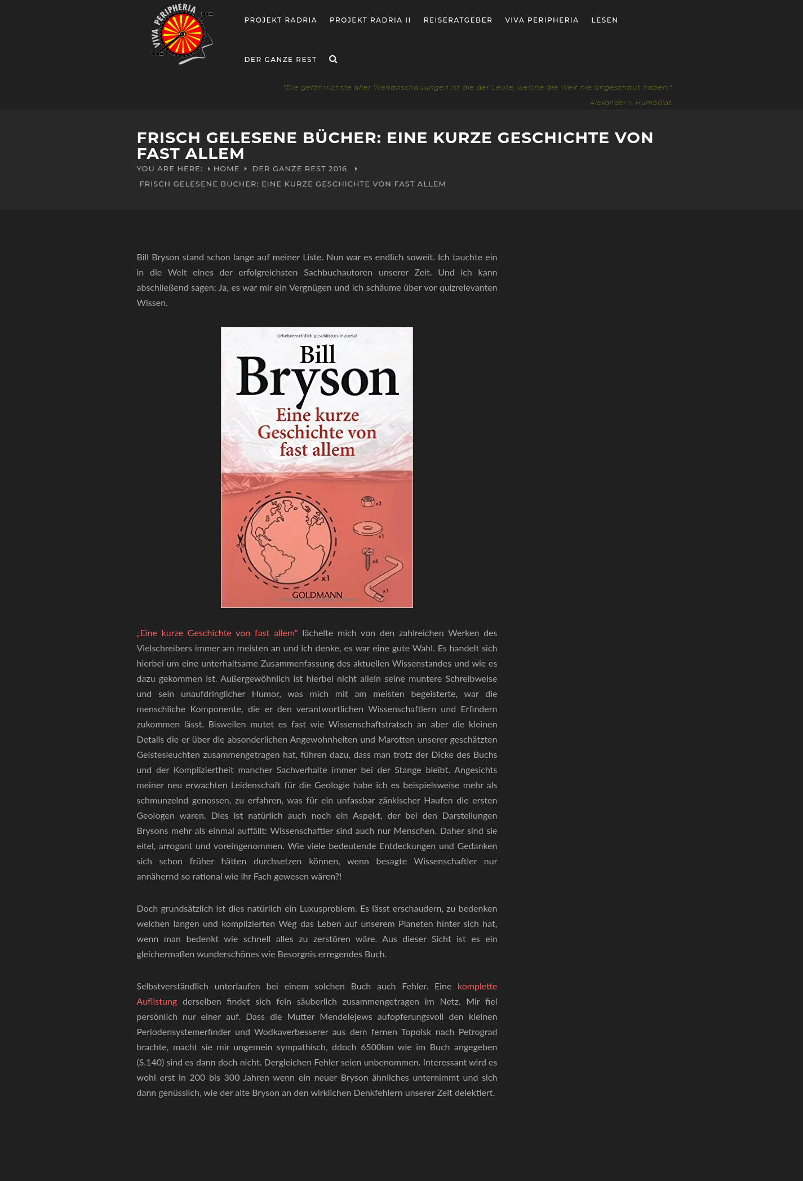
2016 (338, 168)
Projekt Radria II (370, 20)
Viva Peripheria (542, 20)
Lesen (605, 20)
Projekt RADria (281, 20)
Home (227, 168)
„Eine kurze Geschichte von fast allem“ (220, 632)
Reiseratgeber (458, 20)
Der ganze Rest (281, 59)
